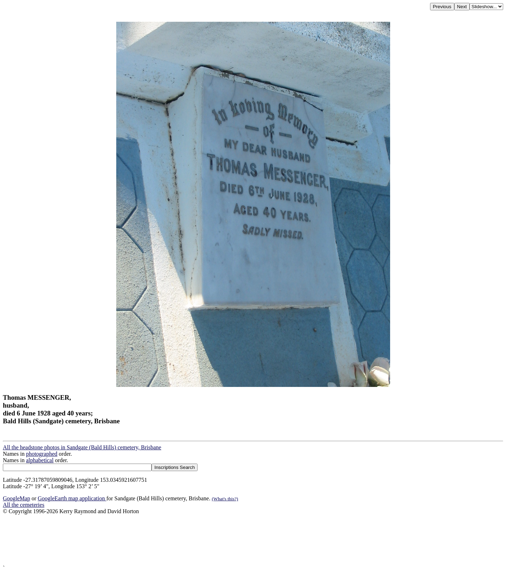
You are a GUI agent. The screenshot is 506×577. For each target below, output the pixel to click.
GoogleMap (16, 498)
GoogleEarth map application (72, 498)
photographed (41, 454)
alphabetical (39, 460)
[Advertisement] (217, 540)
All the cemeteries (23, 505)
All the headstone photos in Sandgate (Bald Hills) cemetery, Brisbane (82, 447)
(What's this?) (225, 498)
